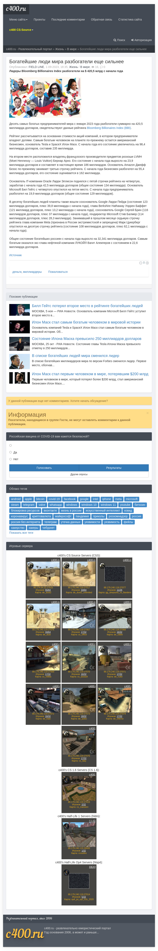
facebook (73, 518)
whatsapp (63, 522)
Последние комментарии (68, 19)
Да (15, 452)
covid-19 (62, 518)
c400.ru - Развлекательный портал (29, 49)
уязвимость (101, 534)
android (35, 518)
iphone (98, 518)
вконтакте (59, 526)
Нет (15, 459)
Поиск (119, 40)
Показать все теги (39, 542)
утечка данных (73, 534)
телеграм (59, 534)
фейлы (113, 534)
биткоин (121, 522)
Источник (15, 255)
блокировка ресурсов (42, 526)
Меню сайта (18, 19)
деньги (16, 271)
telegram (44, 522)
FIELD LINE (36, 67)
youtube (111, 522)
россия (119, 530)
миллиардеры (32, 271)
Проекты (39, 19)
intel (90, 518)
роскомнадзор (106, 530)
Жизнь (59, 49)
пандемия (81, 530)
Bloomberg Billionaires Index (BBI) (109, 128)
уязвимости (88, 534)
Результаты (113, 467)
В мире (72, 49)
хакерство (36, 538)
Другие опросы (79, 474)
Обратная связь (101, 19)
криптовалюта (52, 530)
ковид (113, 526)
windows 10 (86, 522)
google (83, 518)
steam (34, 522)
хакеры (47, 538)
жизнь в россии (73, 526)
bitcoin (52, 518)
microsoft (116, 518)
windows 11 (99, 522)
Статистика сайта (130, 19)
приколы (93, 530)
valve (53, 522)
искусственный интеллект (96, 526)
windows (74, 522)
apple (43, 518)
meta (106, 518)
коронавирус (38, 530)
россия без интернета (42, 534)
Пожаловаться (58, 271)
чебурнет (58, 538)
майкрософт (68, 530)
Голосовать (44, 467)
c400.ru (16, 9)
